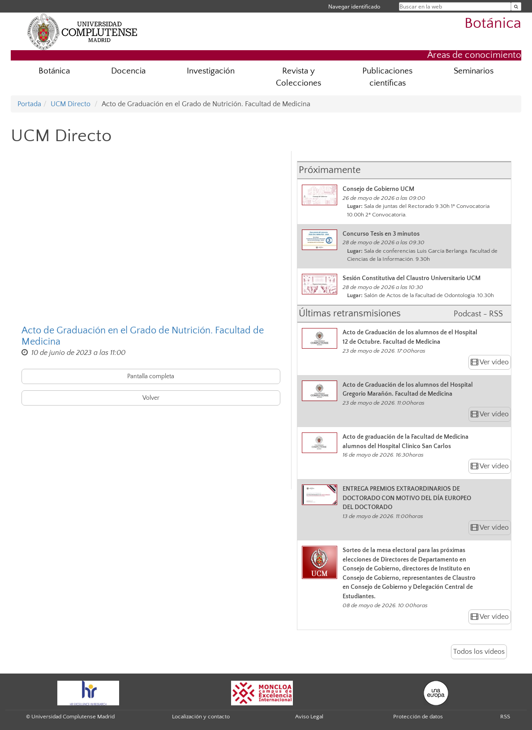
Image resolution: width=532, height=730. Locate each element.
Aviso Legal (309, 716)
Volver (150, 398)
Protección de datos (418, 716)
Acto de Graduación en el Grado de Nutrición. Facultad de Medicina (142, 336)
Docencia (128, 71)
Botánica (492, 23)
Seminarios (473, 71)
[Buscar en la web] (516, 6)
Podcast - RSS (478, 314)
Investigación (211, 71)
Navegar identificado (354, 6)
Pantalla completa (150, 376)
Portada (29, 104)
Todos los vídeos (479, 652)
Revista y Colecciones (298, 77)
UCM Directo (70, 104)
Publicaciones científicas (387, 77)
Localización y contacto (201, 716)
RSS (505, 716)
